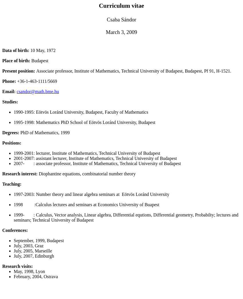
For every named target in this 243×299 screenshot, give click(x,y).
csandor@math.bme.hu (38, 91)
